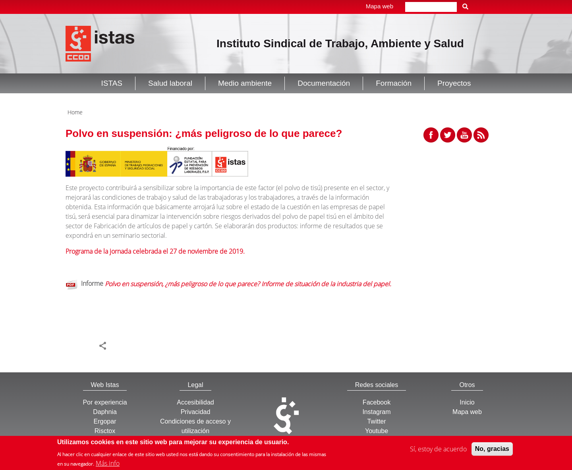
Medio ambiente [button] (245, 83)
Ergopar (105, 421)
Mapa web (379, 6)
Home (75, 112)
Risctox (105, 431)
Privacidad (196, 411)
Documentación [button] (324, 83)
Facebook (376, 402)
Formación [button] (394, 83)
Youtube (376, 431)
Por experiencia (105, 402)
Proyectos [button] (454, 83)
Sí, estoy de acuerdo (438, 450)
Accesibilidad (195, 402)
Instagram (376, 411)
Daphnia (105, 411)
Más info (108, 464)
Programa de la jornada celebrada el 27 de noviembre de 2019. (155, 251)
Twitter (376, 421)
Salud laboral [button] (170, 83)
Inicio (467, 402)
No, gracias (492, 450)
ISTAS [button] (112, 83)
